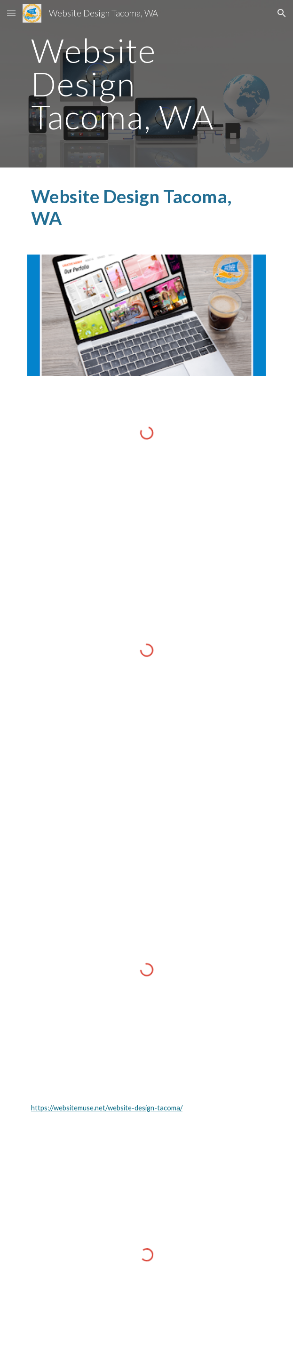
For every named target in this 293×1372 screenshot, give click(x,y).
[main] (146, 83)
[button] (11, 13)
